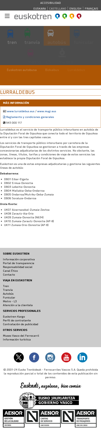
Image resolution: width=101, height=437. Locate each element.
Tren (6, 286)
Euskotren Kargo (14, 316)
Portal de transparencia (18, 263)
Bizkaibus (52, 70)
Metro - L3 (10, 301)
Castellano (57, 8)
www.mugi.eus (46, 111)
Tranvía (8, 290)
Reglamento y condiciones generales (28, 117)
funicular (84, 42)
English (75, 8)
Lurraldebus (76, 70)
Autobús (8, 293)
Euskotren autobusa (22, 70)
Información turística (17, 339)
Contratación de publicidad (20, 324)
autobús (57, 42)
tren (12, 42)
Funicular (9, 297)
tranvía (32, 42)
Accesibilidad (50, 3)
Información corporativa (19, 259)
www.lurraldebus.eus (20, 111)
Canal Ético (10, 271)
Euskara (39, 8)
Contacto (9, 274)
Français (91, 8)
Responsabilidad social (17, 267)
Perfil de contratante (17, 320)
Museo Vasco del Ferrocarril (21, 335)
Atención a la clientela (18, 305)
